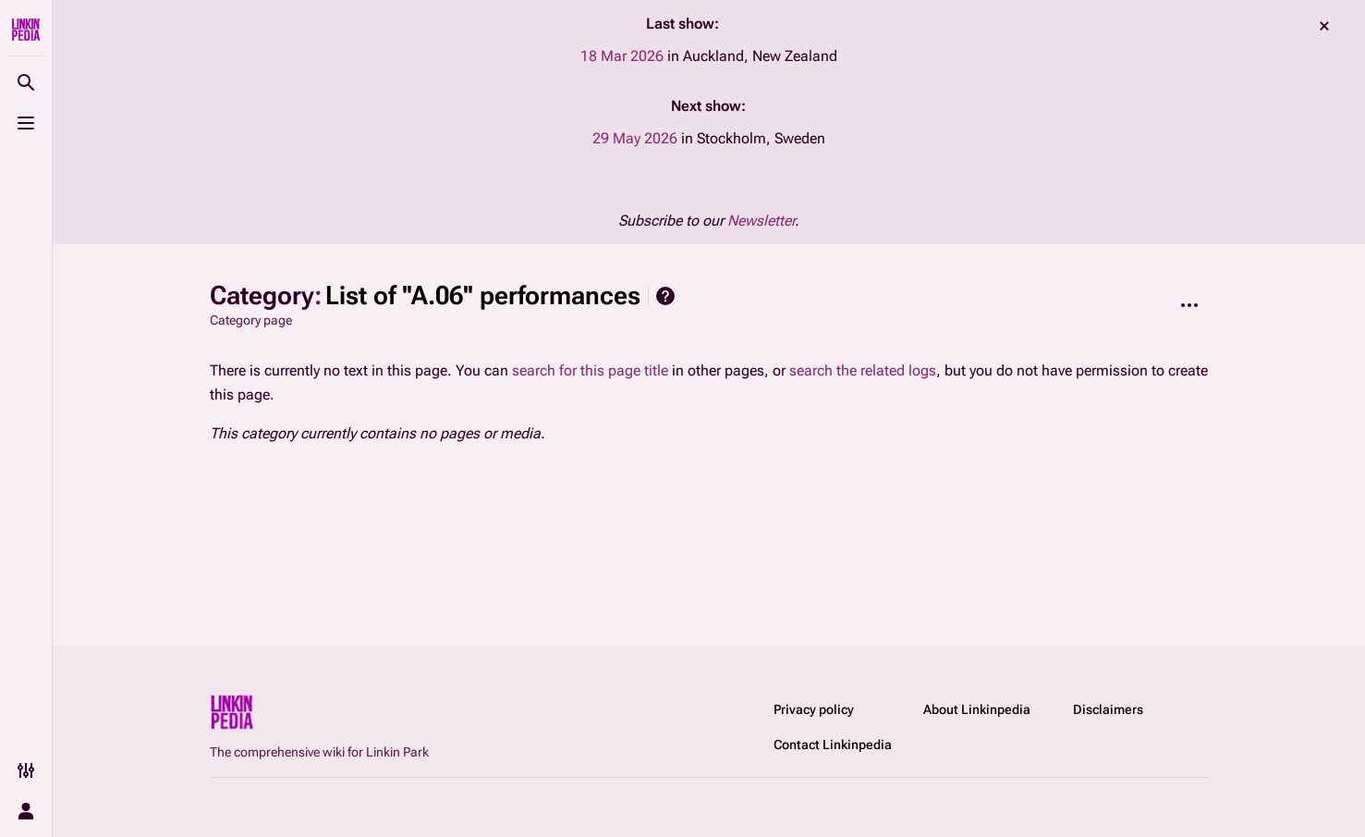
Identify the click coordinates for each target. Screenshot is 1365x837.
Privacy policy (814, 709)
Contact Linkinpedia (833, 744)
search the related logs (862, 370)
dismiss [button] (1324, 26)
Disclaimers (1108, 709)
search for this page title (590, 370)
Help (665, 296)
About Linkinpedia (976, 709)
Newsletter (761, 220)
